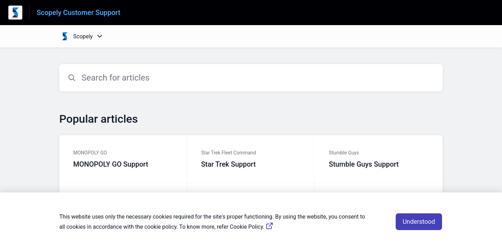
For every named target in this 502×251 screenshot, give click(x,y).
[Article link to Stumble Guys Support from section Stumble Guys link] (379, 159)
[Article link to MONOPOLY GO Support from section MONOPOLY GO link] (123, 159)
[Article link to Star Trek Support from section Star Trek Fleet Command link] (251, 159)
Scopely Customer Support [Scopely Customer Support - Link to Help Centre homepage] (78, 12)
